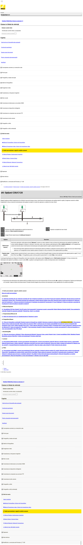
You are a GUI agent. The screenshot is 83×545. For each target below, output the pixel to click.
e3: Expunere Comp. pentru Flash (43, 334)
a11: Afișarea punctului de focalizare (20, 302)
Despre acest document (7, 52)
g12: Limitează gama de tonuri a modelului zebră (17, 354)
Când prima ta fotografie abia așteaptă (10, 42)
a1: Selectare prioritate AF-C (9, 298)
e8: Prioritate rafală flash (35, 336)
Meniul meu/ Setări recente (10, 166)
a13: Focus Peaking (56, 302)
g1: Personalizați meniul (8, 350)
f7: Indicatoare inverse (28, 343)
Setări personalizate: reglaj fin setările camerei (14, 150)
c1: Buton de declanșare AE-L (9, 316)
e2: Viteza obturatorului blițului (27, 334)
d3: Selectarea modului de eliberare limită (51, 322)
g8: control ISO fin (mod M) (29, 352)
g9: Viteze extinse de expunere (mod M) (46, 352)
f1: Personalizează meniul (9, 341)
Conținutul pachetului (6, 47)
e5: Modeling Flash (73, 334)
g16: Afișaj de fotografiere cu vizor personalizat (20, 355)
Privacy (5, 368)
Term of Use (6, 369)
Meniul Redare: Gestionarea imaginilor (12, 154)
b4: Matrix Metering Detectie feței (60, 309)
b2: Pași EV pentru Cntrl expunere (26, 309)
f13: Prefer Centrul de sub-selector (57, 345)
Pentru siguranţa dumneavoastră (9, 57)
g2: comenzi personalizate (22, 350)
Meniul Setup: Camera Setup (9, 158)
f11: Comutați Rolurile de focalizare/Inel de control (19, 345)
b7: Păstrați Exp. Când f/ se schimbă (30, 311)
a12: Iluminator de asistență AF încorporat (40, 302)
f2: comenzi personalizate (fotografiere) (26, 341)
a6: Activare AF (10, 300)
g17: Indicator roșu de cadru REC (40, 355)
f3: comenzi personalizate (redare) (44, 341)
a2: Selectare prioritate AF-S (23, 298)
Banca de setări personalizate (9, 293)
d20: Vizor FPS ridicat (16, 328)
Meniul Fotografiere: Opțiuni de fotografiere (13, 142)
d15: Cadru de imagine (13, 327)
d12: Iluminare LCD (46, 325)
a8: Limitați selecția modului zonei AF (42, 300)
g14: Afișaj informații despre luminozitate (46, 354)
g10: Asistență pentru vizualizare (64, 352)
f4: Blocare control (58, 341)
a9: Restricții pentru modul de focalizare (62, 300)
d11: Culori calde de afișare (34, 325)
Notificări (3, 62)
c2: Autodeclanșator (22, 316)
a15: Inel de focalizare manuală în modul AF (18, 303)
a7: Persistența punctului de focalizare (23, 300)
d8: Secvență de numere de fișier (64, 323)
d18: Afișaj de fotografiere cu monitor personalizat (52, 327)
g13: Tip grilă (32, 354)
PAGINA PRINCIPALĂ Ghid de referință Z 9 (12, 21)
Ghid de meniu (16, 186)
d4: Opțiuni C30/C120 (66, 322)
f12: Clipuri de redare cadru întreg (40, 345)
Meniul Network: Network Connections (12, 162)
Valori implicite (6, 138)
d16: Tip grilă (22, 327)
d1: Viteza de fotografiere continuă (10, 322)
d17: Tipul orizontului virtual (33, 327)
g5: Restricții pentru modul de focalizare (68, 350)
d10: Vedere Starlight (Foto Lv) (19, 325)
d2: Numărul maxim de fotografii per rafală (30, 322)
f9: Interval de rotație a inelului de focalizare (60, 343)
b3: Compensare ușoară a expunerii (43, 309)
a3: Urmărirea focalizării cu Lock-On (39, 298)
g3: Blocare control (33, 350)
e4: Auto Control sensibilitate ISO (60, 334)
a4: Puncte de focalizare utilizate (56, 298)
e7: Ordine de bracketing (22, 336)
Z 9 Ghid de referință (8, 186)
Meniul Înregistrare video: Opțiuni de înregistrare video (16, 146)
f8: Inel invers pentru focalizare (41, 343)
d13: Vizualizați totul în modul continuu (60, 325)
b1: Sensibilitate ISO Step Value (10, 309)
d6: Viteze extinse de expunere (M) (26, 323)
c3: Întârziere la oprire (32, 316)
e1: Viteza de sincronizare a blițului (10, 334)
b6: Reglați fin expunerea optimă (13, 311)
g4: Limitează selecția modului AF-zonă (48, 350)
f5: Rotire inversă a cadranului (70, 341)
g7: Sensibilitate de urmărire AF (15, 352)
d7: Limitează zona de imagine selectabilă (45, 323)
